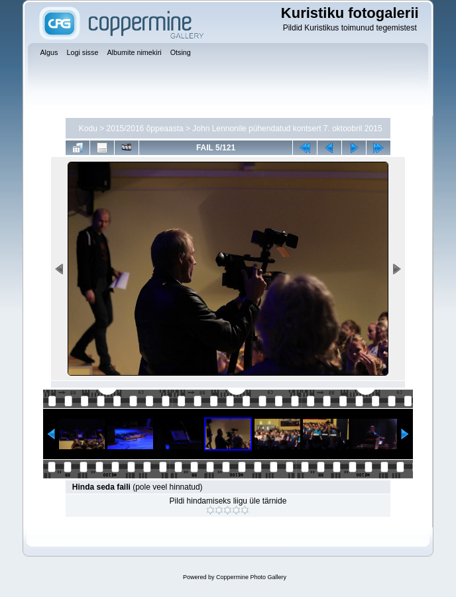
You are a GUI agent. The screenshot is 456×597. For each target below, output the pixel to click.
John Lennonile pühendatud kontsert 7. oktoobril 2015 (287, 128)
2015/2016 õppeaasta (145, 128)
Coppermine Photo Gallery (251, 577)
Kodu (88, 128)
